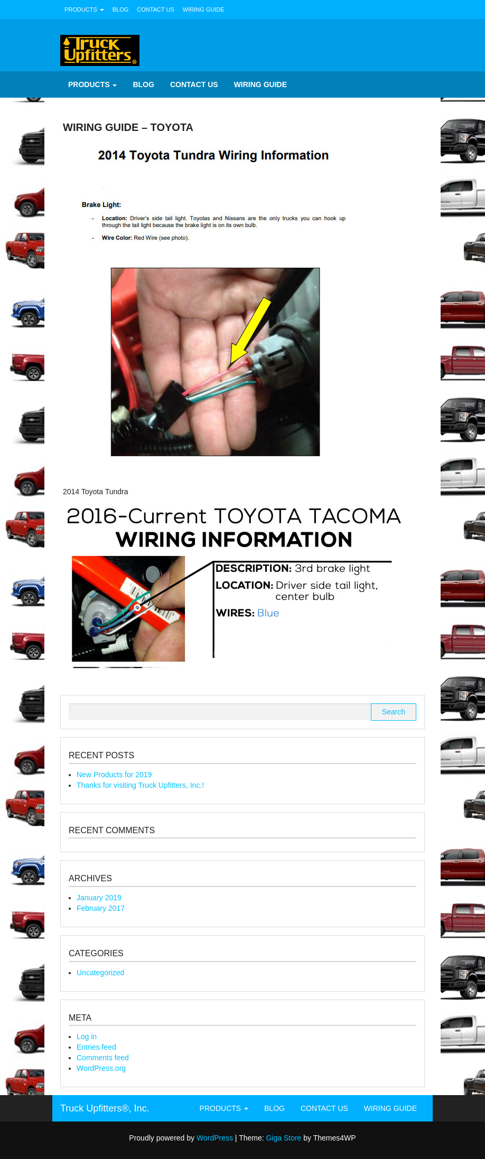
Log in (87, 1036)
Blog (121, 9)
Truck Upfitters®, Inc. (105, 1108)
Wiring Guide (204, 9)
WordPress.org (101, 1068)
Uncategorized (100, 972)
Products (84, 9)
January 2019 (99, 897)
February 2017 (101, 908)
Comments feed (103, 1057)
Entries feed (96, 1047)
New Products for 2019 (114, 774)
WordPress (215, 1138)
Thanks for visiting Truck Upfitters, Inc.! (140, 785)
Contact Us (155, 9)
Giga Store (283, 1138)
